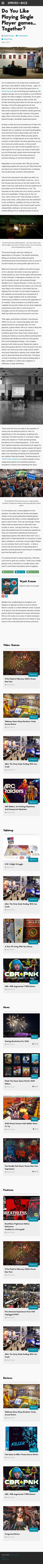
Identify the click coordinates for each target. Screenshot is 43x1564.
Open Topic (20, 572)
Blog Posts (7, 39)
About (3, 1557)
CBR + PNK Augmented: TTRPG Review (20, 986)
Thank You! (5, 1559)
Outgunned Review (12, 1534)
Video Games (8, 572)
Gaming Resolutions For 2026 (17, 1041)
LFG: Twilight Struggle (14, 864)
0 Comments (23, 36)
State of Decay (32, 572)
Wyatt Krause (9, 36)
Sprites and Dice (14, 1555)
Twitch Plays (10, 459)
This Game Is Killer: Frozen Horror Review (21, 1454)
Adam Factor (10, 867)
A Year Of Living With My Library (18, 946)
